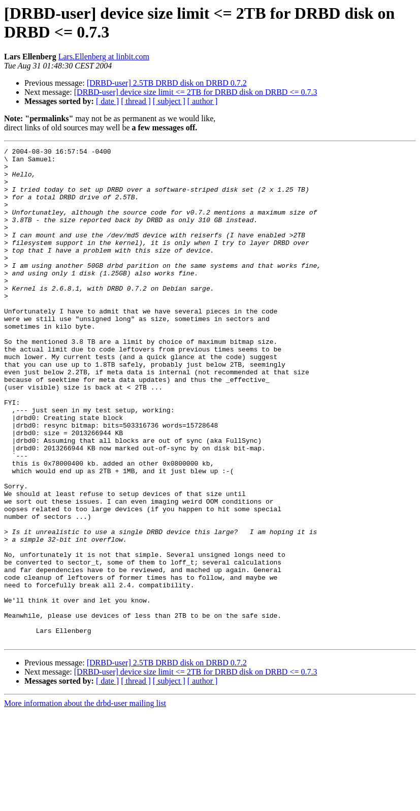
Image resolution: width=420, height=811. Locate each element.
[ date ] (107, 101)
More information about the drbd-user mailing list (85, 802)
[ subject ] (169, 101)
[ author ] (202, 101)
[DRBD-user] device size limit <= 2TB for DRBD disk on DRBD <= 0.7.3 (195, 92)
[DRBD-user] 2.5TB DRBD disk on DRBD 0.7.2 (167, 83)
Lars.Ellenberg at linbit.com (103, 56)
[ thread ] (136, 101)
